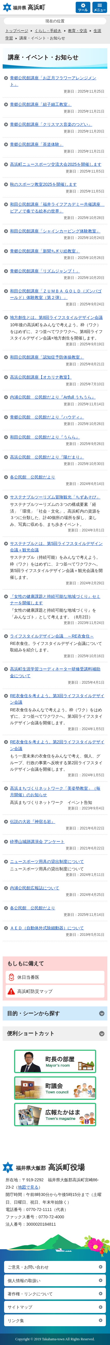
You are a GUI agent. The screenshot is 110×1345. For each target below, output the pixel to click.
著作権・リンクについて (30, 1294)
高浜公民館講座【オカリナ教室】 (41, 377)
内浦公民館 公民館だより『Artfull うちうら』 (53, 397)
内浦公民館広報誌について (34, 888)
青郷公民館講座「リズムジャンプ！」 (45, 271)
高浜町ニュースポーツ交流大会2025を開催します (55, 164)
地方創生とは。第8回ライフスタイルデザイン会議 (56, 317)
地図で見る (28, 1187)
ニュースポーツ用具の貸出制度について (47, 861)
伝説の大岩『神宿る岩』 (32, 821)
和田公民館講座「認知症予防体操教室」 (47, 357)
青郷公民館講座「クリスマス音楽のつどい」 (51, 124)
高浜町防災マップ (30, 991)
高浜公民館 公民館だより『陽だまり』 (47, 457)
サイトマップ (20, 1307)
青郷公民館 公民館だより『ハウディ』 (47, 417)
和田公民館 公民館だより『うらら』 (45, 437)
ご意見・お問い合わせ (28, 1267)
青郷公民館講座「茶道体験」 (36, 144)
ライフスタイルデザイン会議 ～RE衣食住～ (52, 636)
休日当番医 (23, 977)
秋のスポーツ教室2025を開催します (43, 184)
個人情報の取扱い (24, 1280)
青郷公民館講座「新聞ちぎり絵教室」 (45, 251)
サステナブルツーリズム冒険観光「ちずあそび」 (55, 497)
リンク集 (16, 1320)
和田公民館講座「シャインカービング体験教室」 (55, 231)
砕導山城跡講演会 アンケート (37, 841)
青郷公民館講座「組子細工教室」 (41, 104)
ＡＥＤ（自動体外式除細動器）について (47, 928)
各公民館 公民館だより (32, 477)
